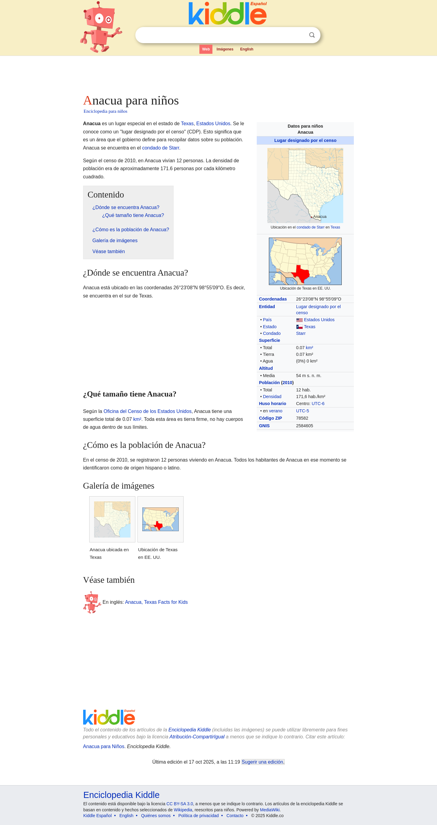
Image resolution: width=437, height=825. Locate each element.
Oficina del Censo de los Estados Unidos (147, 411)
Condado (271, 333)
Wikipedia (183, 809)
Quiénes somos (156, 815)
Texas (335, 227)
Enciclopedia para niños (105, 111)
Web (206, 49)
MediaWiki (270, 809)
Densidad (272, 396)
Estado (269, 326)
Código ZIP (270, 418)
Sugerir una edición (262, 762)
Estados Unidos (319, 319)
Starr (301, 333)
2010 (287, 382)
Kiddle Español (97, 815)
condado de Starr (310, 227)
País (267, 319)
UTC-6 (318, 403)
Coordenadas (273, 299)
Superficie (269, 340)
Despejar (299, 35)
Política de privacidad (198, 815)
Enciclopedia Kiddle (189, 729)
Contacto (234, 815)
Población (269, 382)
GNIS (264, 425)
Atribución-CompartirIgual (197, 736)
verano (275, 410)
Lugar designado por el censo (305, 140)
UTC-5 (302, 410)
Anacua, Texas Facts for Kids (156, 602)
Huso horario (272, 403)
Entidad (267, 306)
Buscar (312, 35)
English (246, 49)
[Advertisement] (218, 73)
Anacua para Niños (103, 746)
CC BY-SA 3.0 (180, 803)
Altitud (266, 368)
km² (309, 347)
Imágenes (225, 49)
